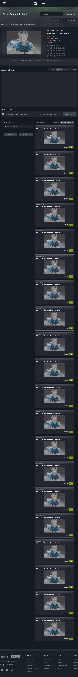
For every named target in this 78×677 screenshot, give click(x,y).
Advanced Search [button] (70, 14)
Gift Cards (30, 671)
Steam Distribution (32, 668)
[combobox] (51, 14)
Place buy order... (69, 114)
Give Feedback (58, 20)
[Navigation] (4, 3)
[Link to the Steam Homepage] (39, 4)
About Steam (30, 659)
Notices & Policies (62, 665)
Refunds (59, 671)
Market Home (4, 24)
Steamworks (30, 665)
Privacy (59, 659)
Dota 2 (12, 24)
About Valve (47, 659)
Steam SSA (30, 662)
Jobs (45, 662)
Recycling (46, 668)
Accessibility (60, 662)
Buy (71, 147)
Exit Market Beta (70, 20)
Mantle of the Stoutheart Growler (25, 24)
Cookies (59, 668)
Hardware (47, 665)
